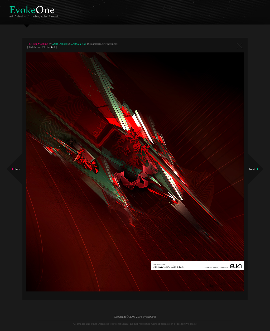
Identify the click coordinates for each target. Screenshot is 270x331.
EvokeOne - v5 (35, 10)
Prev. (17, 169)
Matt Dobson (60, 43)
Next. (252, 169)
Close (239, 46)
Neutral (50, 46)
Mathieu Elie (78, 43)
